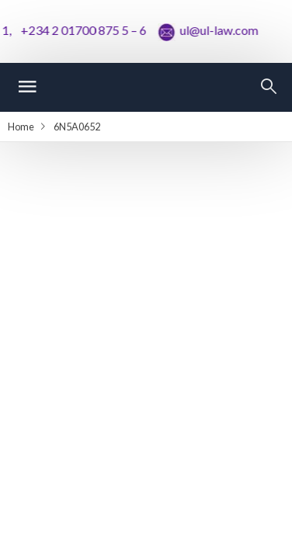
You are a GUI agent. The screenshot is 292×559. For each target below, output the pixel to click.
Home (21, 126)
